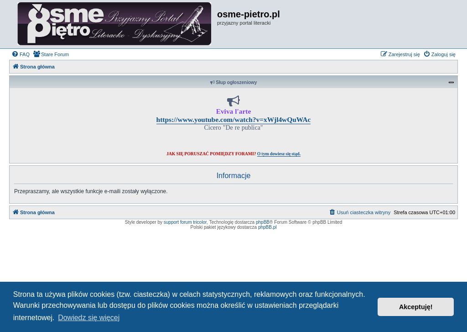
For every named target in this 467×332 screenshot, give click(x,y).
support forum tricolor (185, 222)
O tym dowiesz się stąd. (279, 154)
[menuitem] (20, 54)
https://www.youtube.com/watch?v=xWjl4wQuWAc (233, 119)
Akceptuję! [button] (416, 307)
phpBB (263, 222)
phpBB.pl (267, 227)
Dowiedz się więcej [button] (88, 317)
